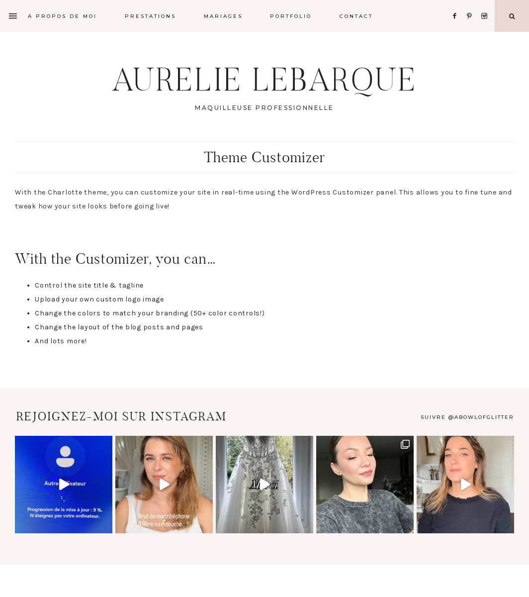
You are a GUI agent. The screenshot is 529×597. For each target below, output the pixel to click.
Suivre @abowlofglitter (467, 417)
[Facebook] (457, 3)
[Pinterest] (472, 3)
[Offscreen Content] (13, 16)
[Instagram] (486, 3)
